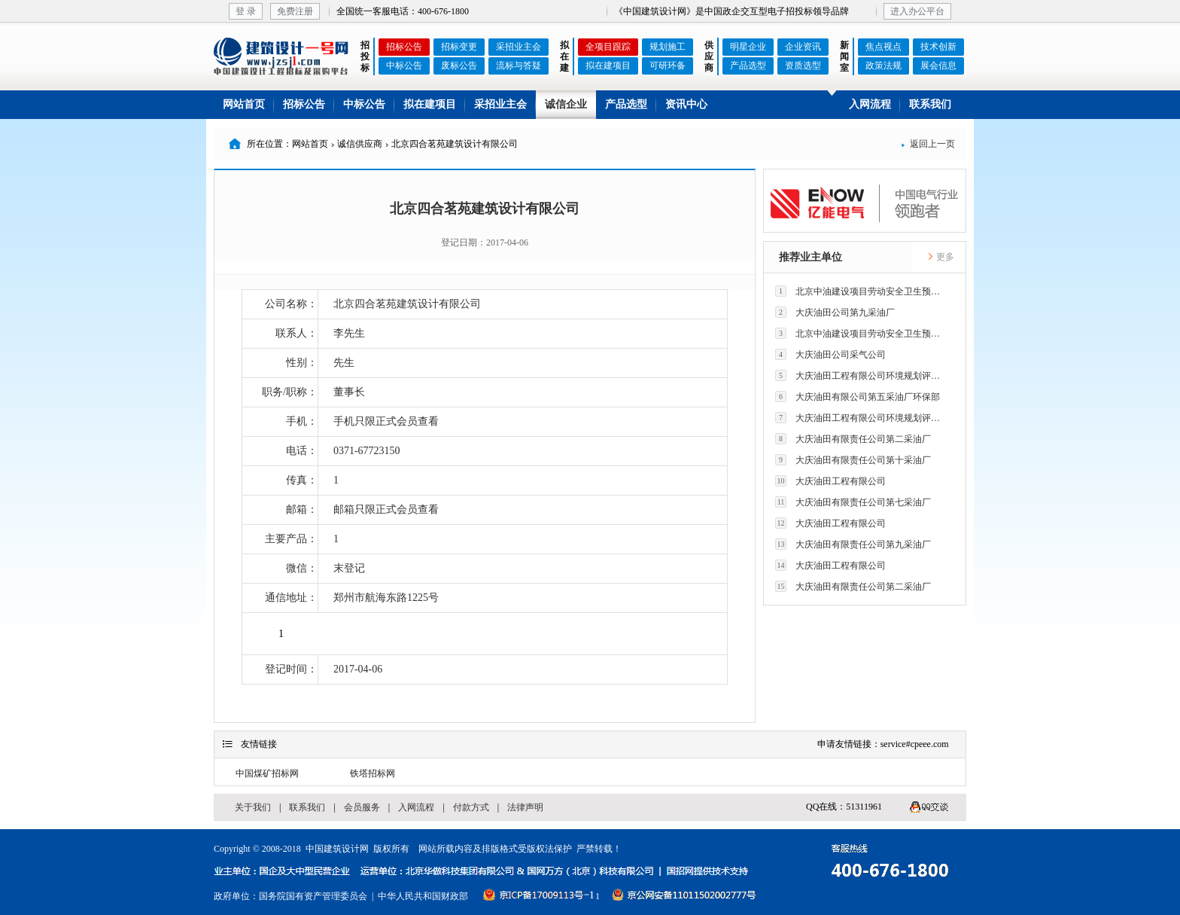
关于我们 (253, 807)
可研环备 (667, 65)
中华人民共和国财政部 (423, 896)
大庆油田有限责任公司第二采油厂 (853, 438)
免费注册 (295, 11)
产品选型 (748, 65)
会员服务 (362, 807)
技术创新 (938, 46)
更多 (940, 257)
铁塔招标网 (372, 773)
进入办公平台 (917, 11)
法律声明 (525, 807)
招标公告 (404, 46)
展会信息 (938, 65)
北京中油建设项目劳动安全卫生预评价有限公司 (861, 291)
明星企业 (748, 46)
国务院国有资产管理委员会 (313, 896)
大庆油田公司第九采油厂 (835, 312)
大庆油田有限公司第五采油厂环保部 (857, 396)
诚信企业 (566, 104)
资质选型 (803, 65)
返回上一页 (928, 144)
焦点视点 (883, 46)
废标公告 (459, 65)
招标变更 (459, 46)
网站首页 (244, 104)
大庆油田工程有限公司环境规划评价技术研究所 (861, 375)
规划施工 (667, 46)
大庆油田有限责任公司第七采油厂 (853, 502)
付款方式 (471, 807)
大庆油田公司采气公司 (830, 354)
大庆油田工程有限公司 (830, 480)
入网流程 (870, 104)
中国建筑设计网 (337, 848)
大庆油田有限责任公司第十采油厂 (853, 459)
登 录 (246, 11)
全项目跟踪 (608, 46)
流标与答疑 (518, 65)
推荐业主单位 (810, 257)
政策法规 (883, 65)
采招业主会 (518, 46)
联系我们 (930, 104)
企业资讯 (803, 46)
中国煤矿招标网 (267, 773)
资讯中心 (686, 104)
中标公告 (404, 65)
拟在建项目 (608, 65)
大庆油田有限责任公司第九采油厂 (853, 544)
